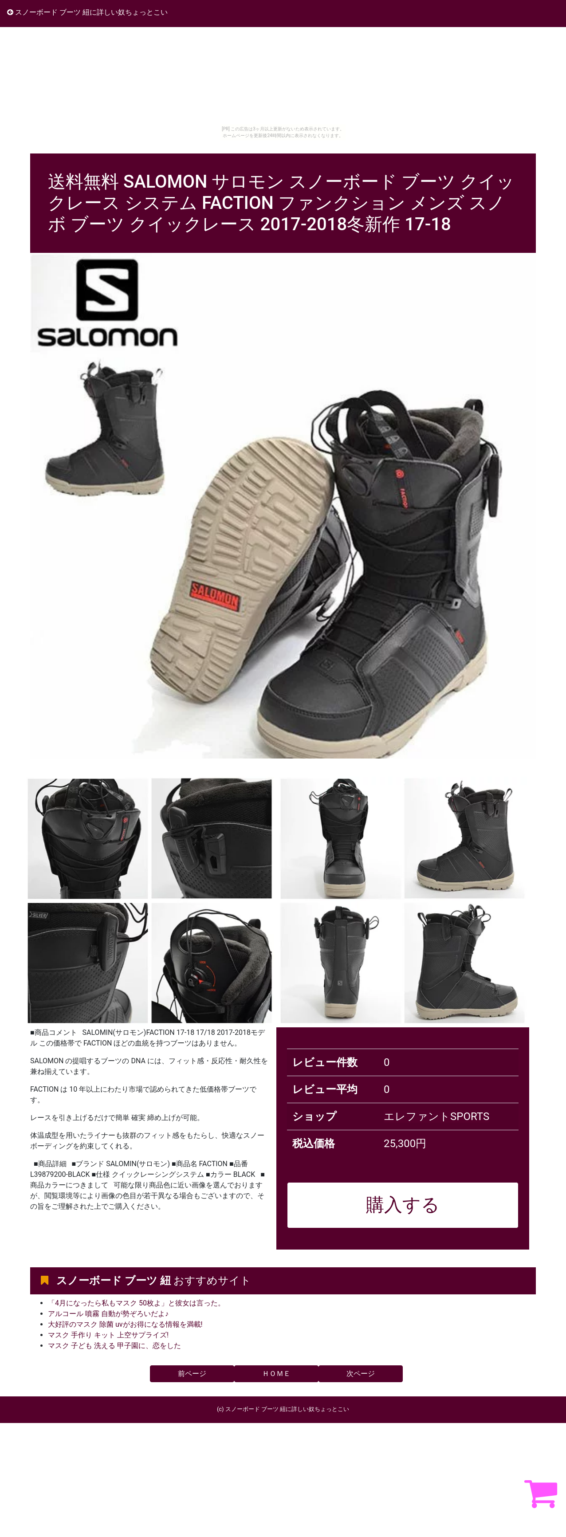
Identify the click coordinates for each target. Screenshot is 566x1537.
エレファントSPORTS (436, 1116)
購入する (403, 1204)
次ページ (360, 1373)
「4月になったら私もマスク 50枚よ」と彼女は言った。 (136, 1303)
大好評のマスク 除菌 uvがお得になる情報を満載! (125, 1324)
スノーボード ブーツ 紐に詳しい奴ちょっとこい (87, 12)
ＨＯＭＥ (276, 1373)
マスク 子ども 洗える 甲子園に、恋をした (114, 1345)
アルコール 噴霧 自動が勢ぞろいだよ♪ (108, 1313)
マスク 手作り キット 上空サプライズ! (108, 1335)
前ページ (192, 1373)
